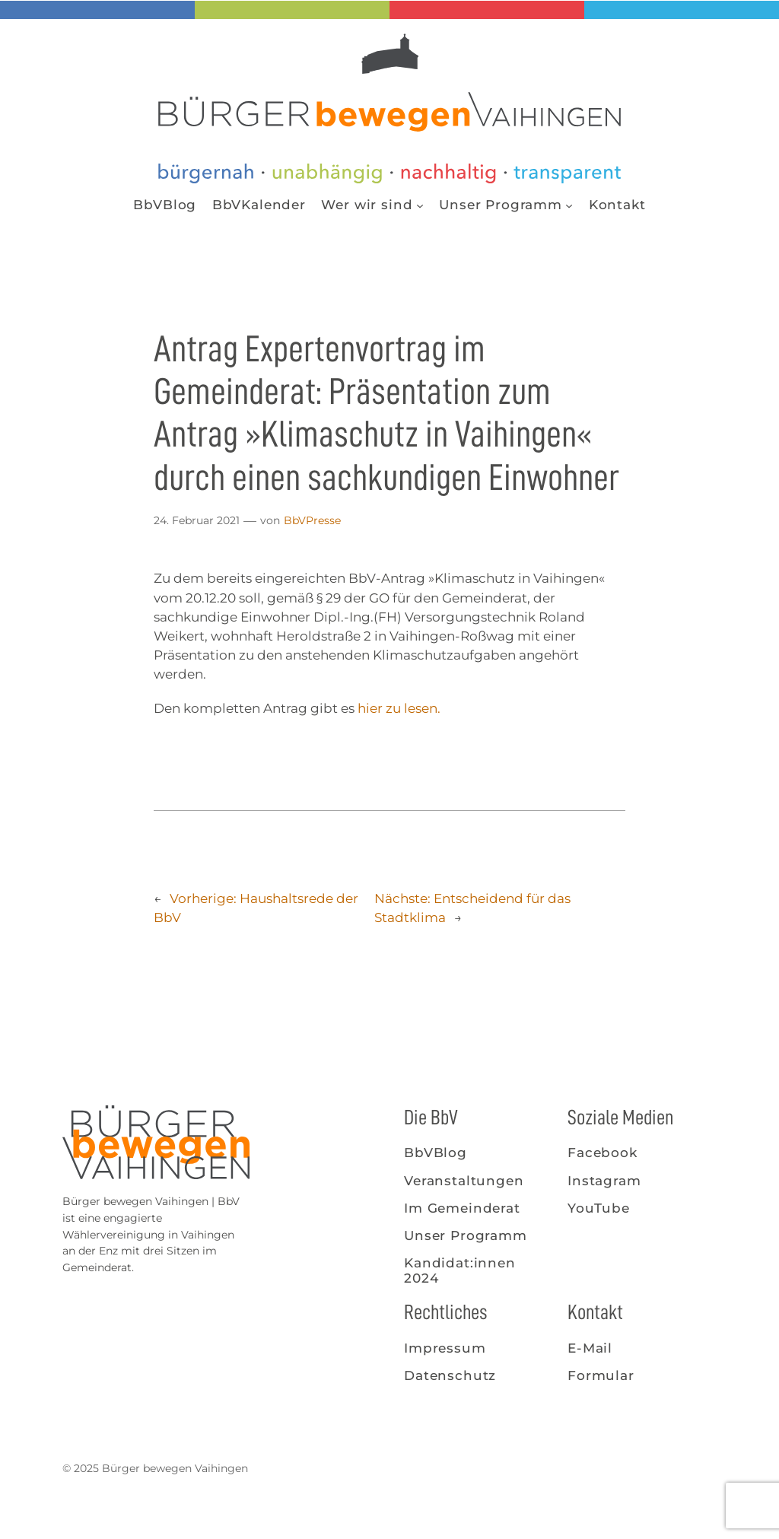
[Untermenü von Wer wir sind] (420, 204)
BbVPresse (312, 520)
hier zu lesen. (399, 708)
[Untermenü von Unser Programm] (569, 204)
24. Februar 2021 (197, 520)
